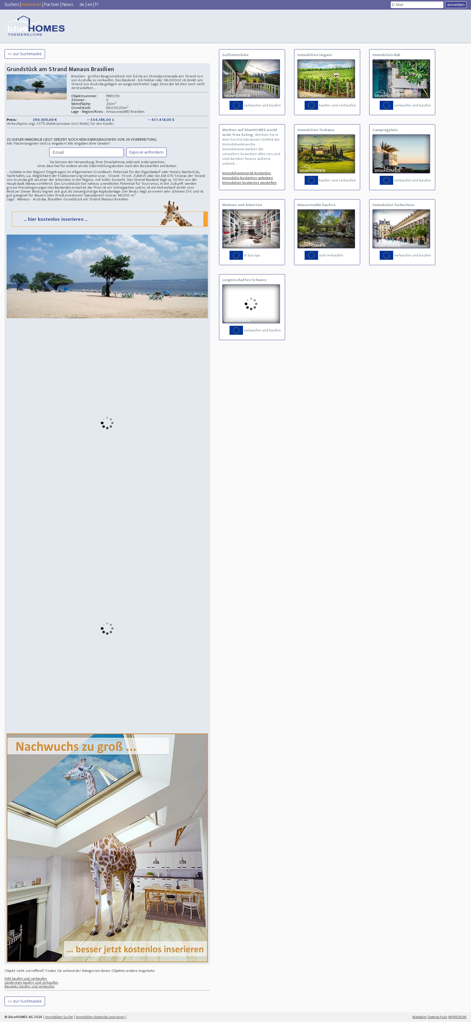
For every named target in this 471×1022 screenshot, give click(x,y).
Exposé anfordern (146, 152)
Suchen (12, 5)
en (89, 5)
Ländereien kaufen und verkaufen (31, 982)
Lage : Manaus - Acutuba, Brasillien (34, 199)
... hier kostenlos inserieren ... (109, 219)
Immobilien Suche (59, 1017)
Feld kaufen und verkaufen (26, 979)
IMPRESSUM (457, 1017)
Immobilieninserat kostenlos (246, 173)
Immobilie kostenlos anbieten (247, 178)
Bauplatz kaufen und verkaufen (30, 986)
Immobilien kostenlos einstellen (249, 182)
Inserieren (31, 5)
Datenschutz (437, 1017)
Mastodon (419, 1017)
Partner (51, 5)
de (82, 5)
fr (97, 5)
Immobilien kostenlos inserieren (100, 1017)
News (67, 5)
